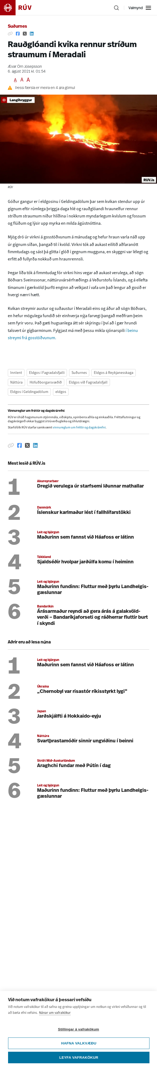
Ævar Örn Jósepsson (25, 67)
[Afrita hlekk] (10, 33)
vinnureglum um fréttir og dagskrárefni (79, 427)
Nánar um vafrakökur (55, 1024)
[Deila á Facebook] (18, 33)
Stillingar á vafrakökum (78, 1041)
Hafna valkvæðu (78, 1055)
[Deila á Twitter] (25, 33)
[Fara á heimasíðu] (20, 7)
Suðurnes (17, 26)
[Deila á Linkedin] (32, 33)
